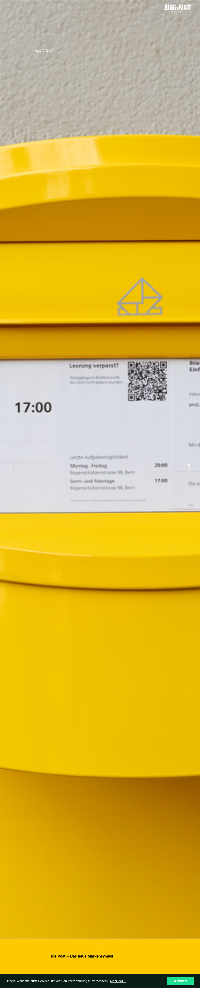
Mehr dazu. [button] (118, 981)
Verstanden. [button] (180, 981)
